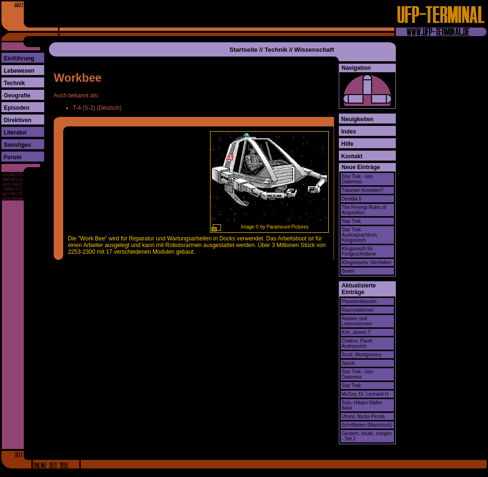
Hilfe (347, 144)
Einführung (19, 58)
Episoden (16, 108)
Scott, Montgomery (362, 354)
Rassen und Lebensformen (357, 321)
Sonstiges (17, 145)
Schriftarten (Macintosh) (367, 425)
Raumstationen (357, 310)
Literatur (15, 132)
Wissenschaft (314, 49)
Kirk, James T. (357, 332)
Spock (348, 363)
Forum (12, 157)
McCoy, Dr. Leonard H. (366, 394)
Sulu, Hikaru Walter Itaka (362, 405)
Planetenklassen (359, 301)
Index (348, 131)
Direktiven (17, 120)
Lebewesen (19, 70)
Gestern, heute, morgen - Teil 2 (367, 436)
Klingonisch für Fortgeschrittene (359, 251)
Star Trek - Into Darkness (357, 179)
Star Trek (351, 221)
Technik (14, 83)
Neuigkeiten (357, 119)
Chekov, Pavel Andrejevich (357, 343)
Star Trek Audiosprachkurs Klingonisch (359, 235)
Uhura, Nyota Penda (363, 416)
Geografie (17, 95)
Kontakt (352, 156)
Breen (348, 271)
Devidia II (352, 198)
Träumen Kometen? (362, 190)
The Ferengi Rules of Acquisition (364, 210)
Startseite (244, 49)
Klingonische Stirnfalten (367, 262)
